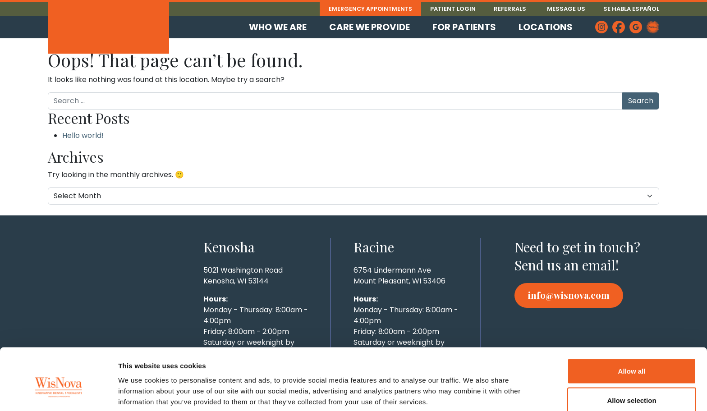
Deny (632, 387)
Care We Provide (369, 27)
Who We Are (278, 27)
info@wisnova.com (569, 295)
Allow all (632, 328)
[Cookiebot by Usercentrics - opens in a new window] (58, 393)
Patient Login (453, 9)
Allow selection (631, 357)
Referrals (510, 9)
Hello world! (83, 135)
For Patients (464, 27)
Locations (546, 27)
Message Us (566, 9)
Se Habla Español (631, 9)
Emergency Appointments (369, 9)
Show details (473, 388)
